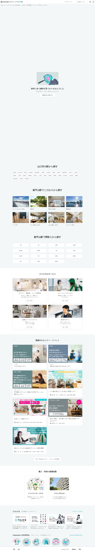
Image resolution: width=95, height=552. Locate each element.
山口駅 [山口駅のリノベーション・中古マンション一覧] (70, 172)
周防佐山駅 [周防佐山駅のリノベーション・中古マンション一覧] (15, 178)
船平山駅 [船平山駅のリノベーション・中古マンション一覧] (65, 175)
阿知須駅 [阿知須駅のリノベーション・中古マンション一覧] (26, 178)
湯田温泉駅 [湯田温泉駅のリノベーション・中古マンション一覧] (64, 172)
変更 (80, 549)
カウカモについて (68, 1)
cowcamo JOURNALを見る (76, 535)
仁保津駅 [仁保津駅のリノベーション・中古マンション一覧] (48, 172)
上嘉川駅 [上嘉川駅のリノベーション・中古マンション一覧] (71, 175)
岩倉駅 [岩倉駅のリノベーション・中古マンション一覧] (21, 178)
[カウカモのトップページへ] (11, 2)
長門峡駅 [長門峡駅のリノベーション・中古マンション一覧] (30, 175)
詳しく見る (29, 300)
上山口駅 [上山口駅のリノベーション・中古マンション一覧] (75, 172)
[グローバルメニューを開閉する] (93, 2)
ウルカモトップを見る (77, 511)
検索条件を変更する (47, 95)
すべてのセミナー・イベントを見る (47, 459)
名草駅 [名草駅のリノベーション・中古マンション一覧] (45, 175)
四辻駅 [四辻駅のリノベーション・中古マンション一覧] (14, 172)
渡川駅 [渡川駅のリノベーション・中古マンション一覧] (35, 175)
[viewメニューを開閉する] (18, 549)
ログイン (81, 2)
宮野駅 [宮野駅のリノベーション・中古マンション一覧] (14, 175)
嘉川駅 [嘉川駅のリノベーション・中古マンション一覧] (25, 172)
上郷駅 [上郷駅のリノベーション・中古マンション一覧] (42, 172)
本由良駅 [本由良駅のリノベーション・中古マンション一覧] (31, 172)
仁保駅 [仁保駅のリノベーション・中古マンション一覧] (19, 175)
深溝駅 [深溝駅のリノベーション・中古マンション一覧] (76, 175)
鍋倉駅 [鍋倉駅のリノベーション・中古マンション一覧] (55, 175)
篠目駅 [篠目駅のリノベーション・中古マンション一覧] (24, 175)
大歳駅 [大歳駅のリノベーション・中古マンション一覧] (53, 172)
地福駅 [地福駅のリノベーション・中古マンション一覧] (50, 175)
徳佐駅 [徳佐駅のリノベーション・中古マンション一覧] (59, 175)
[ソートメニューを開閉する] (14, 549)
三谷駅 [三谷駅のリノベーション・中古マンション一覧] (40, 175)
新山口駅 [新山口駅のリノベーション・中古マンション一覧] (20, 172)
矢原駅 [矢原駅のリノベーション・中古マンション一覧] (58, 172)
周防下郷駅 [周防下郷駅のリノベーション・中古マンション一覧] (37, 172)
